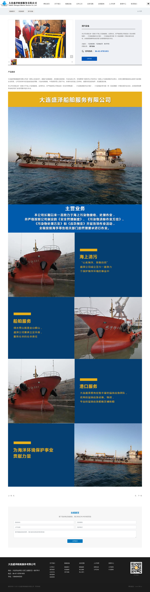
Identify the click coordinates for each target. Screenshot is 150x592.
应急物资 (21, 11)
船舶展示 (12, 11)
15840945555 (17, 577)
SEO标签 (37, 586)
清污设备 (30, 11)
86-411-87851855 (102, 51)
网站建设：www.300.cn (135, 586)
